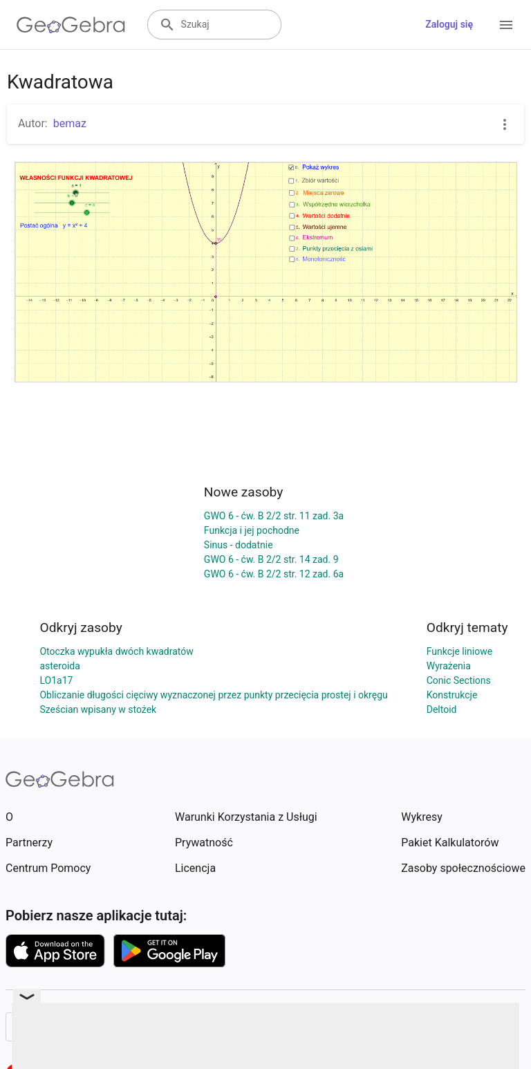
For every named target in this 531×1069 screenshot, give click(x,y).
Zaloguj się (449, 24)
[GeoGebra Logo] (71, 25)
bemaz (69, 123)
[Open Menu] (506, 25)
